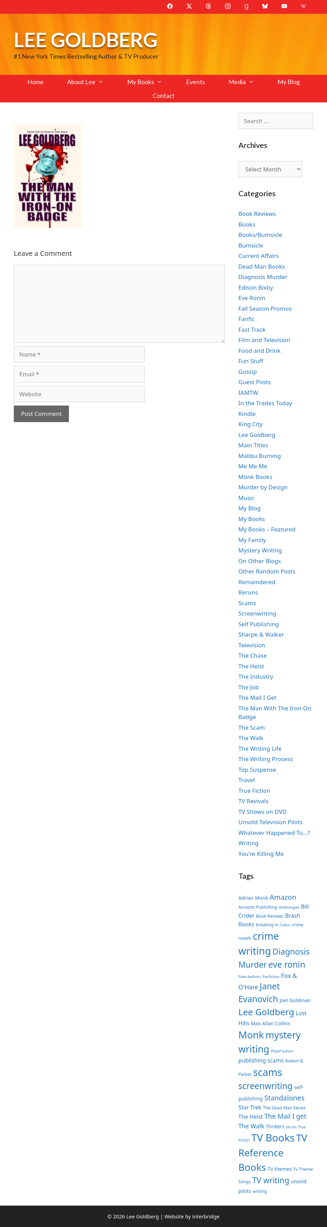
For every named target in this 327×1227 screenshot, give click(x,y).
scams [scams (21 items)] (267, 1072)
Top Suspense (257, 770)
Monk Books (255, 477)
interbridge (205, 1216)
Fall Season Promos (265, 308)
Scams (247, 603)
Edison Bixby (255, 287)
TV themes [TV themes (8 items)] (279, 1169)
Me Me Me (252, 466)
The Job (248, 687)
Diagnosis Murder (262, 277)
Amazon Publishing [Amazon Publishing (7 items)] (257, 907)
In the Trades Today (265, 403)
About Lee (91, 82)
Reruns (248, 592)
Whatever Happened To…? (274, 833)
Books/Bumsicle (260, 235)
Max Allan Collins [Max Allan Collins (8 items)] (270, 1023)
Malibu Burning (259, 456)
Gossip (247, 372)
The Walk (250, 738)
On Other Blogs (259, 561)
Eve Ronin (251, 298)
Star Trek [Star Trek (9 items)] (250, 1107)
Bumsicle (250, 245)
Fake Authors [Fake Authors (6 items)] (249, 976)
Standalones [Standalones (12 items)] (284, 1098)
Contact (164, 95)
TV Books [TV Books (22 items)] (273, 1138)
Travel (246, 780)
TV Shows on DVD (262, 812)
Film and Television (264, 340)
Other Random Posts (267, 571)
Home (35, 82)
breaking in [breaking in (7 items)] (267, 925)
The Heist (251, 666)
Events (195, 82)
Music (246, 498)
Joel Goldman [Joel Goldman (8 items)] (294, 1000)
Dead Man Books (261, 266)
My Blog (288, 82)
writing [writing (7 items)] (260, 1191)
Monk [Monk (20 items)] (251, 1034)
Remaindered (256, 582)
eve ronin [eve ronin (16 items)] (286, 964)
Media (247, 82)
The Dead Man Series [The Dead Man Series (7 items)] (284, 1108)
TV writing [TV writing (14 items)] (270, 1180)
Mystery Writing (260, 550)
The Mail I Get (257, 697)
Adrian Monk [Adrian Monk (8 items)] (253, 898)
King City (250, 424)
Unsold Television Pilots (270, 822)
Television (251, 645)
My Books (150, 82)
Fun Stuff (250, 361)
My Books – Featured (267, 529)
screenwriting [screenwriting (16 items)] (265, 1085)
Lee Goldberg (85, 39)
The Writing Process (265, 759)
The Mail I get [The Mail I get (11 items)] (285, 1116)
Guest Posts (254, 382)
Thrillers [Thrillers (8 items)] (275, 1126)
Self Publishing (258, 624)
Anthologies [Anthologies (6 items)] (289, 907)
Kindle (247, 414)
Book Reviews (257, 214)
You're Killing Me (261, 854)
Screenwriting (257, 613)
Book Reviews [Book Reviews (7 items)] (270, 916)
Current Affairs (258, 256)
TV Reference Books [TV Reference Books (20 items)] (272, 1152)
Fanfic (246, 319)
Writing (248, 843)
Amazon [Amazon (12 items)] (282, 897)
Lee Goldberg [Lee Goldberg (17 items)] (266, 1012)
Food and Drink (259, 351)
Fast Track (252, 329)
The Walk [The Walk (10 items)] (251, 1126)
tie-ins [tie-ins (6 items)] (291, 1127)
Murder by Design (263, 487)
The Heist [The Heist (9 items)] (250, 1116)
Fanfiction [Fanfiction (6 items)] (271, 976)
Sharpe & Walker (261, 634)
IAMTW (248, 393)
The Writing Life (260, 748)
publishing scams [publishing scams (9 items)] (261, 1060)
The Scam (251, 727)
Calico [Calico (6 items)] (285, 924)
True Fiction (254, 791)
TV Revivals (253, 801)
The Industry (255, 676)
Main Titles (253, 445)
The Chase (252, 655)
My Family (252, 540)
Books (246, 224)
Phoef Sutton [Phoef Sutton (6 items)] (282, 1051)
